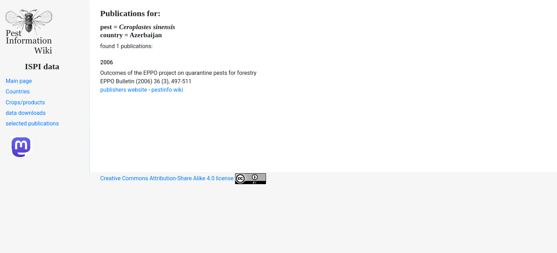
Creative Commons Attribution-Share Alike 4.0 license (183, 178)
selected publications (32, 123)
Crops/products (25, 102)
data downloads (26, 113)
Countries (18, 91)
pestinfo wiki (167, 89)
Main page (19, 81)
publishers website (123, 89)
